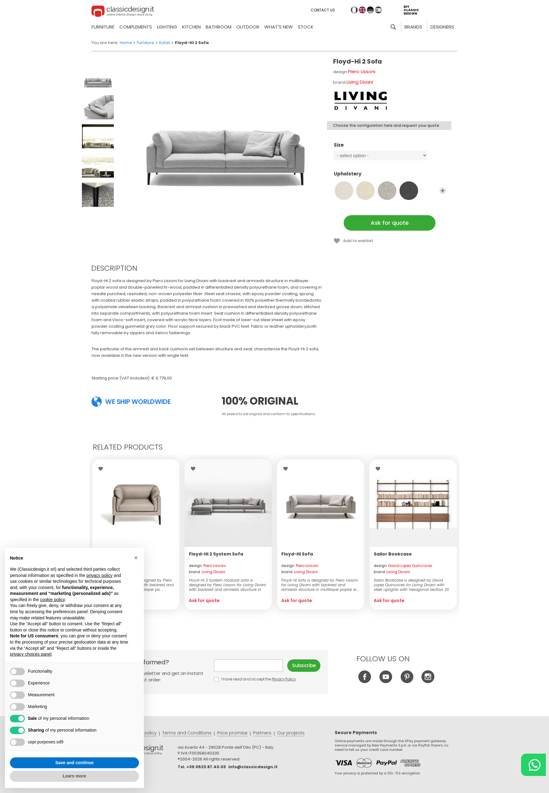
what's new (278, 27)
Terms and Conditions (187, 733)
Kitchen (191, 27)
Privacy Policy (284, 679)
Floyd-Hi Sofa (297, 554)
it (354, 10)
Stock (306, 27)
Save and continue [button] (74, 762)
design (207, 565)
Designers (442, 27)
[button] (136, 558)
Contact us (323, 10)
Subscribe (304, 665)
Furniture (103, 27)
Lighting (167, 27)
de (370, 10)
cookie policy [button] (52, 599)
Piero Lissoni (361, 71)
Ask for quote (390, 223)
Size (390, 147)
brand (207, 571)
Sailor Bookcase (393, 554)
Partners (262, 733)
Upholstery (390, 176)
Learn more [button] (74, 775)
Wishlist (102, 469)
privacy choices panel (30, 654)
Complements (135, 27)
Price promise (232, 733)
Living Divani (359, 82)
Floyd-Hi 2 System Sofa (216, 554)
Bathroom (218, 27)
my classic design (411, 10)
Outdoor (247, 27)
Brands (413, 27)
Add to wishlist (358, 241)
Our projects (291, 733)
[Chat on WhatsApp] (533, 765)
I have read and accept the (255, 679)
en (362, 10)
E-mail (248, 665)
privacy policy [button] (100, 575)
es (378, 10)
